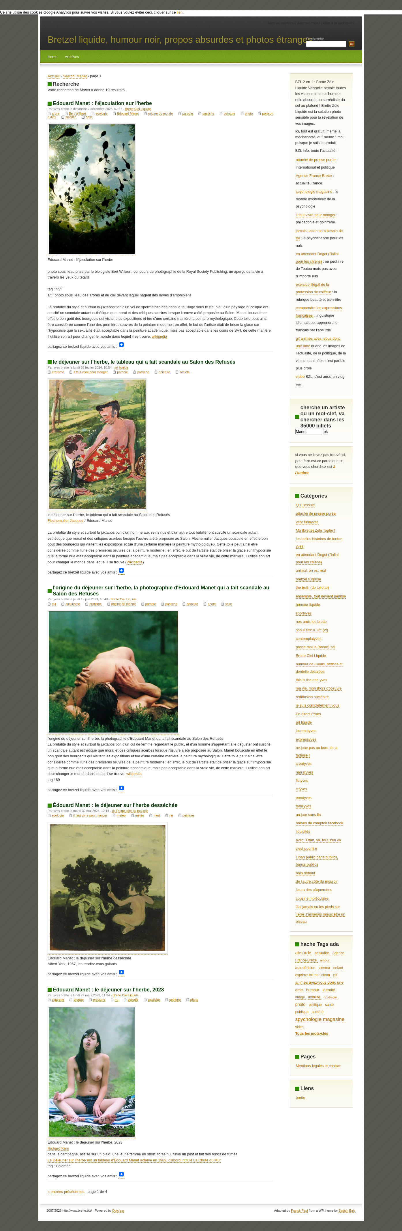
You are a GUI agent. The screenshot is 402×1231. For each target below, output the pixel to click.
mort (156, 815)
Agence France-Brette (314, 175)
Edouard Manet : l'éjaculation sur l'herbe (102, 103)
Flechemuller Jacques (65, 520)
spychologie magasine (314, 191)
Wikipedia (134, 562)
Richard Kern (58, 1148)
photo (249, 113)
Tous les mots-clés (311, 1033)
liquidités (303, 831)
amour (325, 960)
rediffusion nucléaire (312, 697)
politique (315, 1005)
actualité (322, 953)
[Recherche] (308, 431)
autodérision (305, 967)
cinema (324, 968)
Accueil (53, 76)
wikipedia (159, 336)
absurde (303, 952)
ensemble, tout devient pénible (321, 596)
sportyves (304, 613)
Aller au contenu (281, 23)
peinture (229, 113)
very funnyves (307, 522)
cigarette (58, 999)
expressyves (306, 739)
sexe (89, 117)
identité (329, 990)
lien (180, 12)
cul (54, 604)
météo (139, 815)
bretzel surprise (308, 579)
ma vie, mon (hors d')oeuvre (319, 688)
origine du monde (160, 113)
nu (171, 815)
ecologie (102, 113)
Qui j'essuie (305, 505)
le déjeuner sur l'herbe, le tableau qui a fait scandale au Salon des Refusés (144, 362)
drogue (78, 999)
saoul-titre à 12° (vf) (312, 630)
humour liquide (308, 604)
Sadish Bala (347, 1210)
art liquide (121, 367)
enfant (338, 968)
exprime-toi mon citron (312, 975)
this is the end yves (311, 680)
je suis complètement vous (317, 705)
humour (313, 990)
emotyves (304, 797)
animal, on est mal (311, 570)
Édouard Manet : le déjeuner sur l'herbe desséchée (115, 805)
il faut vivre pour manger (91, 372)
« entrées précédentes (66, 1191)
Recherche (315, 39)
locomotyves (306, 730)
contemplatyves (309, 638)
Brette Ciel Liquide (138, 109)
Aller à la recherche (338, 23)
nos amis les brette (311, 621)
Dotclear (118, 1210)
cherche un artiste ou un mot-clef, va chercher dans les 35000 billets (322, 417)
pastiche (208, 113)
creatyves (304, 763)
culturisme (72, 604)
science (70, 117)
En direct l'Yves (308, 714)
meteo (121, 815)
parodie (187, 113)
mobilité (314, 997)
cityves (301, 789)
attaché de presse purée (316, 160)
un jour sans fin (308, 814)
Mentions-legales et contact (318, 1066)
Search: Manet (75, 76)
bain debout (305, 873)
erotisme (58, 372)
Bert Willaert (77, 113)
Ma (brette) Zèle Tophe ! (315, 530)
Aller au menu (308, 23)
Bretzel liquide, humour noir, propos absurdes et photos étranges (180, 39)
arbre (55, 113)
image (300, 997)
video (300, 376)
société (185, 372)
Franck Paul (299, 1210)
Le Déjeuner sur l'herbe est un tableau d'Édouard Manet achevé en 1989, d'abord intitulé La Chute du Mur (134, 1160)
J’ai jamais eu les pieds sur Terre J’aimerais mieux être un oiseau (320, 914)
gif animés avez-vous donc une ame (319, 982)
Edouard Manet (128, 113)
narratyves (304, 772)
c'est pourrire (306, 848)
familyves (303, 806)
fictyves (302, 780)
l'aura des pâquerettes (314, 890)
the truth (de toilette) (312, 587)
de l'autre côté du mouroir (130, 810)
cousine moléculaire (312, 898)
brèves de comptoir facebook (319, 823)
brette (300, 1097)
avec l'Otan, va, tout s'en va (318, 840)
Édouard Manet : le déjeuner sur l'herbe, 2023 (108, 990)
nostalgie (330, 997)
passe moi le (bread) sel (315, 647)
